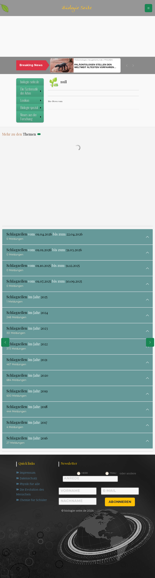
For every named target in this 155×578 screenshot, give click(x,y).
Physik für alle (28, 484)
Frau (113, 473)
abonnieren (120, 502)
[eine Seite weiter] (150, 342)
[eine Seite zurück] (5, 342)
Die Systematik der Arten (31, 91)
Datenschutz (27, 479)
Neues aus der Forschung (31, 116)
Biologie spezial (31, 107)
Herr (84, 473)
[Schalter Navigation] (148, 8)
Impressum (25, 473)
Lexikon (31, 100)
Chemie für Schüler (31, 501)
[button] (126, 65)
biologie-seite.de (29, 81)
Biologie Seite (77, 8)
